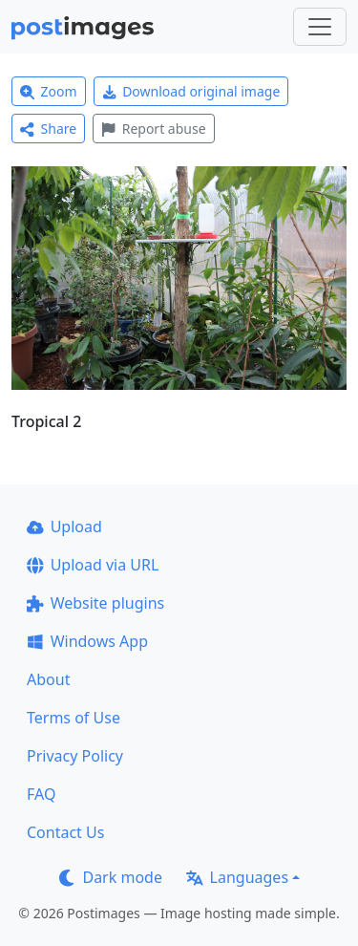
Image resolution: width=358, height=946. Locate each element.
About (48, 679)
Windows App (87, 641)
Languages (237, 877)
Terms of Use (73, 717)
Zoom (48, 91)
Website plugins (95, 602)
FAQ (41, 794)
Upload (64, 526)
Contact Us (65, 832)
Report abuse (153, 128)
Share (48, 128)
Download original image (191, 91)
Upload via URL (92, 564)
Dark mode (110, 877)
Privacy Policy (75, 755)
